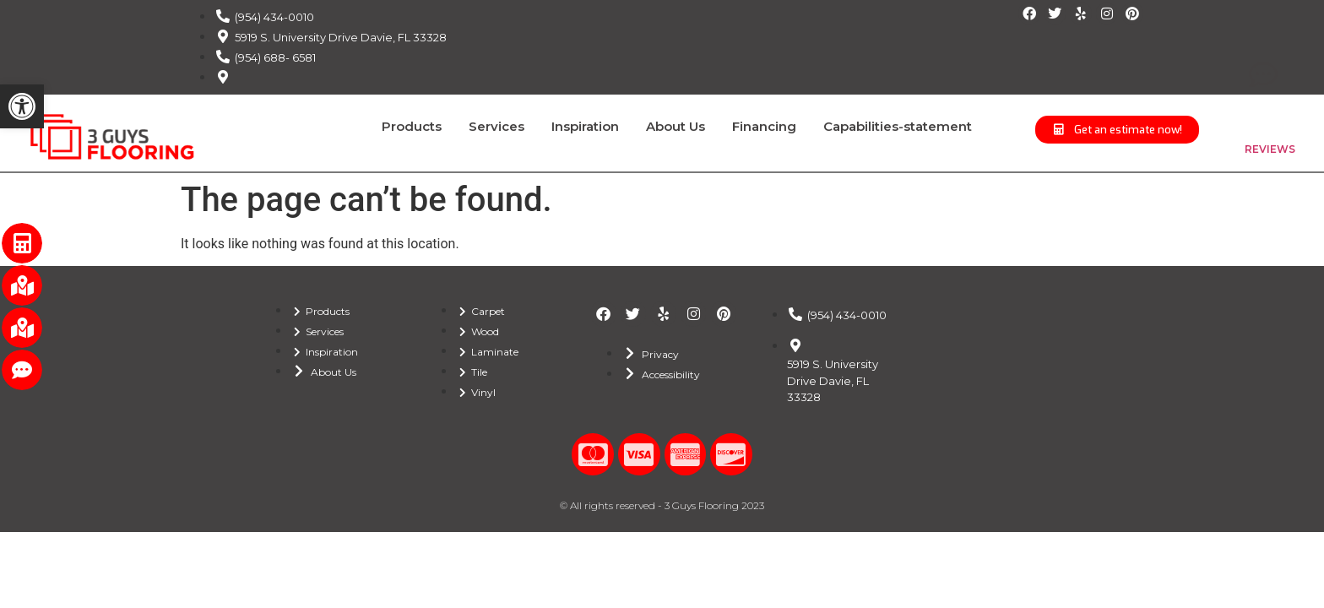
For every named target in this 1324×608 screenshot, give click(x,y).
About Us (675, 126)
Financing (764, 126)
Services (496, 126)
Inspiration (585, 126)
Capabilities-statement (897, 126)
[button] (22, 106)
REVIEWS (1270, 149)
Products (412, 126)
